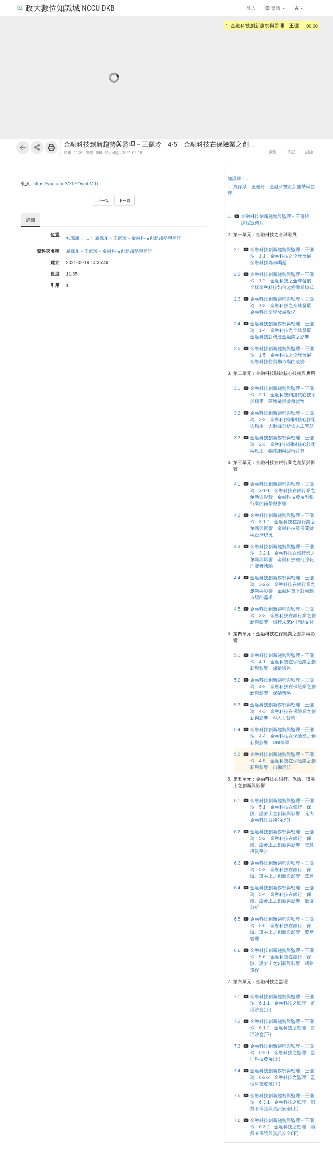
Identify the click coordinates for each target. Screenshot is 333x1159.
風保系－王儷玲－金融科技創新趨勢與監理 (138, 238)
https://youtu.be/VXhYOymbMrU (65, 183)
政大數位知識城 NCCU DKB (65, 8)
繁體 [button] (275, 8)
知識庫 (73, 238)
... (87, 238)
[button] (299, 8)
